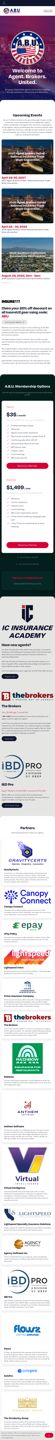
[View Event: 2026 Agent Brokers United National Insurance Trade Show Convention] (7, 236)
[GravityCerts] (27, 861)
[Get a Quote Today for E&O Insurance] (12, 805)
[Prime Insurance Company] (27, 994)
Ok (49, 1435)
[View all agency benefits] (27, 557)
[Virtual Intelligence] (27, 1174)
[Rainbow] (27, 1064)
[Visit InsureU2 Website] (14, 322)
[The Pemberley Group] (27, 1400)
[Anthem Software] (27, 1116)
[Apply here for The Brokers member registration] (9, 738)
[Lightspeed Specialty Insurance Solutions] (27, 1219)
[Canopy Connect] (27, 902)
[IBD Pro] (27, 1289)
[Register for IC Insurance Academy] (10, 676)
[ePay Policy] (27, 932)
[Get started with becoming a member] (27, 466)
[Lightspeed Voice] (27, 962)
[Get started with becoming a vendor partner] (27, 545)
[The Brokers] (27, 1025)
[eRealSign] (27, 1425)
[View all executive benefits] (27, 563)
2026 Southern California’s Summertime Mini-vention (26, 278)
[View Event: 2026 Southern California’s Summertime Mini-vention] (7, 282)
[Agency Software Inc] (27, 1250)
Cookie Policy (8, 1438)
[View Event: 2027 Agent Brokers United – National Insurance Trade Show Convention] (7, 187)
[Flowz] (27, 1338)
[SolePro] (27, 1377)
